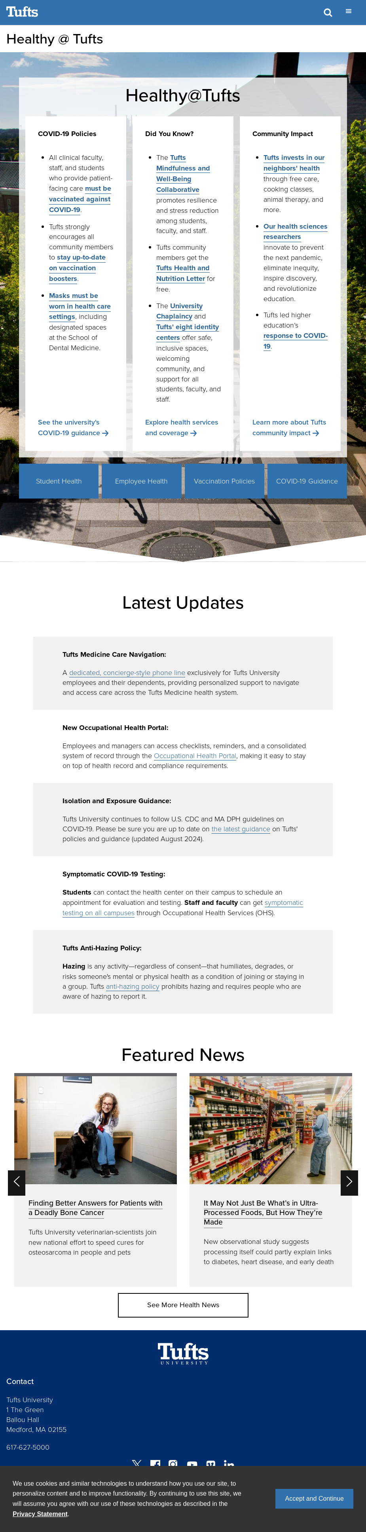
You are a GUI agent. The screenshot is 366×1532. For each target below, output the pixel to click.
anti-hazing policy (132, 986)
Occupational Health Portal (195, 755)
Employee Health (141, 480)
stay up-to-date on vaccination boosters (77, 268)
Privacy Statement (40, 1514)
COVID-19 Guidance (307, 480)
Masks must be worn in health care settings (80, 306)
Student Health (59, 480)
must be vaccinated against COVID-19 (80, 199)
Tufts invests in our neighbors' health (294, 162)
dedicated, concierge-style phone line (127, 672)
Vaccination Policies (224, 480)
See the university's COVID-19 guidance (69, 427)
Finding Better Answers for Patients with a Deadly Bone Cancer (95, 1207)
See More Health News (183, 1305)
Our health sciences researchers (296, 231)
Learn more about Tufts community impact (289, 427)
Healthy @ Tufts (54, 38)
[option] (95, 1180)
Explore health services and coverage (181, 427)
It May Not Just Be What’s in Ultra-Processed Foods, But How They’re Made (263, 1212)
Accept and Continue (314, 1498)
